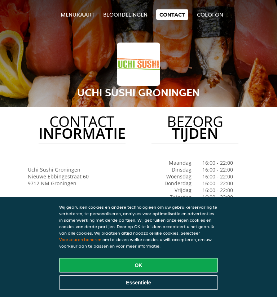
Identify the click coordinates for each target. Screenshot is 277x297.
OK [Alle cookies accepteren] (138, 265)
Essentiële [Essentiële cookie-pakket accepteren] (138, 282)
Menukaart (77, 14)
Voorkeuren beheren (80, 239)
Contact (172, 14)
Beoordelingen (125, 14)
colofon (210, 14)
